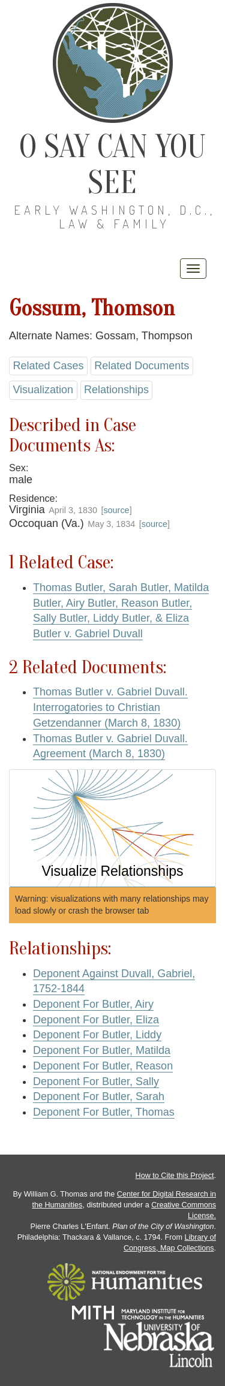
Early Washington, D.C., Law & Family (114, 216)
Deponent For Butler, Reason (103, 1066)
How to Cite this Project (175, 1175)
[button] (112, 828)
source (116, 510)
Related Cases (48, 366)
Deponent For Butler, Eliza (96, 1020)
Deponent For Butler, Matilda (101, 1050)
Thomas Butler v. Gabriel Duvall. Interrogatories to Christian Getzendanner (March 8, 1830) (110, 707)
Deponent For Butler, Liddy (97, 1035)
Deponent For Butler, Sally (96, 1081)
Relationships (116, 390)
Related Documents (141, 366)
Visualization (43, 390)
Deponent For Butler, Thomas (104, 1112)
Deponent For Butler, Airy (93, 1004)
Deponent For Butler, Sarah (98, 1096)
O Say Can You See (112, 164)
